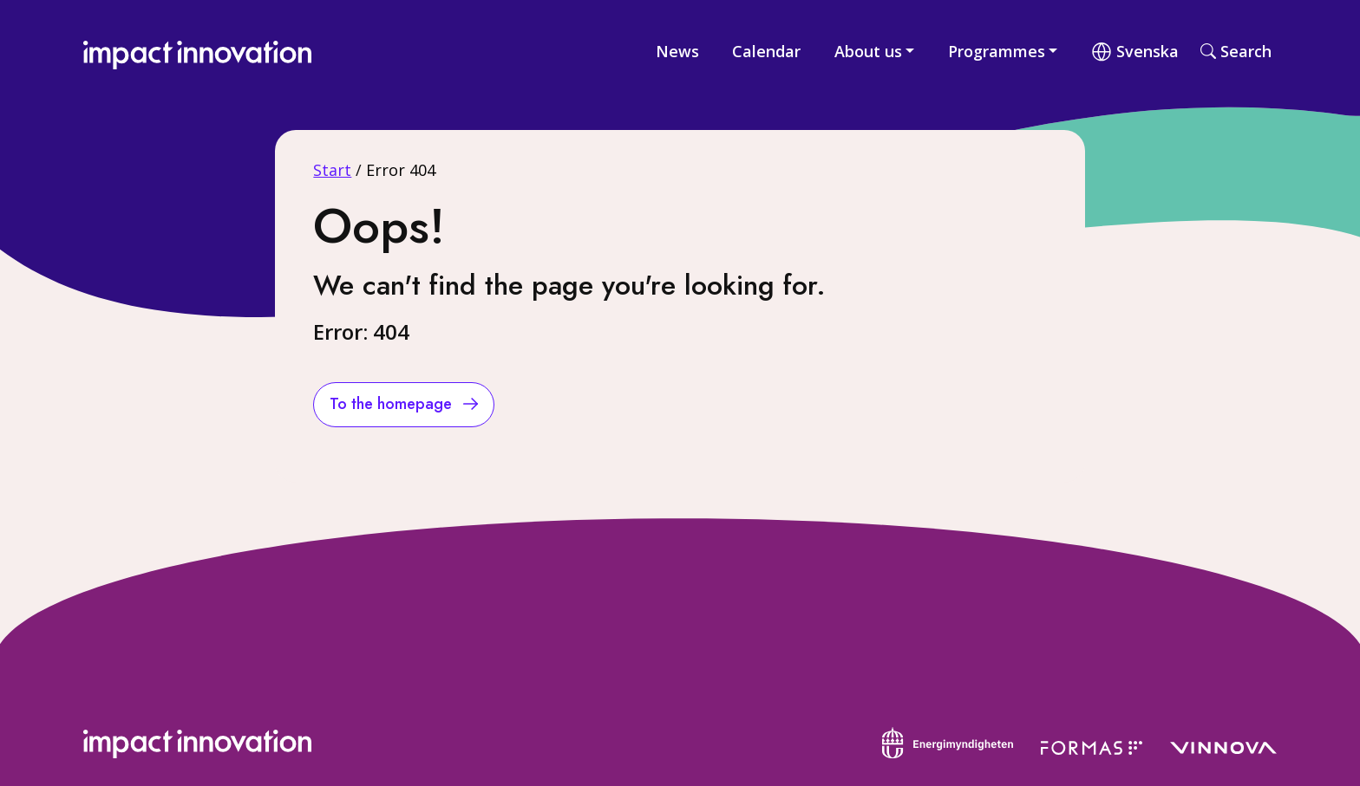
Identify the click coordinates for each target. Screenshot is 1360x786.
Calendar (766, 51)
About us (868, 51)
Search (1236, 51)
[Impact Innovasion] (208, 742)
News (677, 51)
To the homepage (393, 404)
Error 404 (400, 169)
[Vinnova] (1223, 746)
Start (332, 169)
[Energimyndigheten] (947, 740)
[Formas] (1091, 746)
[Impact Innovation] (208, 51)
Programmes (996, 51)
